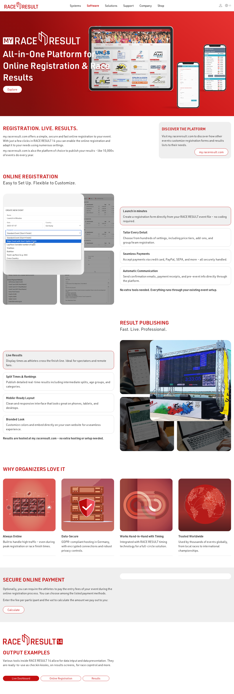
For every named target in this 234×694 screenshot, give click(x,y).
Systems (75, 5)
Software (93, 5)
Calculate (13, 610)
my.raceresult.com (211, 152)
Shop (161, 5)
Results (96, 678)
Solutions (111, 5)
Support (128, 5)
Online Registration (61, 678)
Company (145, 5)
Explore (12, 89)
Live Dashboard (21, 678)
